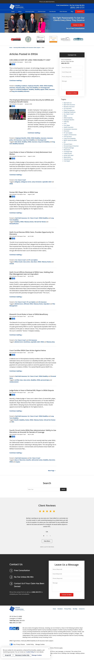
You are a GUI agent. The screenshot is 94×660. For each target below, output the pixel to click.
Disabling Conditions (21, 85)
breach (20, 262)
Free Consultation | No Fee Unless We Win (70, 5)
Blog (72, 11)
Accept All (8, 655)
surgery (18, 462)
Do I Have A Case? (20, 180)
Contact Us (80, 11)
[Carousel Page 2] (47, 535)
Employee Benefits (33, 85)
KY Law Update (33, 260)
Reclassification (14, 223)
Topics (63, 99)
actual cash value (68, 155)
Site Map (75, 609)
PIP (65, 142)
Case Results (52, 11)
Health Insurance (68, 127)
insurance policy (20, 87)
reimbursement (14, 382)
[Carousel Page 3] (50, 535)
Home (12, 11)
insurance (52, 89)
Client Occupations (69, 110)
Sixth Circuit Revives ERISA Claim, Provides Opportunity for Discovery (31, 233)
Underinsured (68, 153)
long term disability (44, 142)
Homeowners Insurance (70, 129)
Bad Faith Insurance (21, 218)
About (19, 11)
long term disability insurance (20, 91)
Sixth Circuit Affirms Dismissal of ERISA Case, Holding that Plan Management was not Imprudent (31, 273)
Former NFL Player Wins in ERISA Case (23, 192)
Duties (27, 420)
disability (31, 89)
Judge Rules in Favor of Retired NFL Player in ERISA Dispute (31, 390)
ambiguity (17, 182)
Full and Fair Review (40, 221)
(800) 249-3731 (77, 7)
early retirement (37, 182)
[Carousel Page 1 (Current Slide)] (43, 535)
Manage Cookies (40, 644)
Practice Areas (41, 11)
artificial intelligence (22, 89)
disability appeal (39, 89)
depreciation (67, 157)
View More (47, 541)
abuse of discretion (20, 460)
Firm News (67, 125)
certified (16, 380)
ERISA (41, 85)
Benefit (16, 420)
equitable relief (46, 182)
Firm (65, 123)
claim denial (17, 142)
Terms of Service (54, 648)
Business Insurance (69, 106)
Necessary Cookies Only (22, 655)
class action (26, 262)
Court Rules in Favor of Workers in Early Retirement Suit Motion (30, 153)
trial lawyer (67, 161)
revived (11, 263)
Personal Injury (68, 144)
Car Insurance (67, 108)
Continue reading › (15, 80)
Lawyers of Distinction (70, 134)
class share (34, 262)
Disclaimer (60, 609)
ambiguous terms (26, 182)
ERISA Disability (48, 85)
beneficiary (27, 342)
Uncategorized (45, 87)
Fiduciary (66, 121)
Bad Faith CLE (67, 103)
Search (63, 489)
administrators (18, 304)
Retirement (67, 149)
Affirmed (26, 304)
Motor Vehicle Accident (70, 140)
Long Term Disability (32, 87)
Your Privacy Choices (17, 644)
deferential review (37, 460)
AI (14, 89)
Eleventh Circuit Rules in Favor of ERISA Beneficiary (28, 314)
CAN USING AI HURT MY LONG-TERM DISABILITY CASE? (29, 60)
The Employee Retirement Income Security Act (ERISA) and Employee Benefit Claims (31, 101)
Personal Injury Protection (71, 146)
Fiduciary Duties (29, 221)
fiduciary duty (51, 342)
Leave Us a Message (67, 564)
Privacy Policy (67, 609)
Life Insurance (18, 140)
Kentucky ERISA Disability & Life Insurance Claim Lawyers (27, 47)
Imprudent (47, 304)
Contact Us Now (78, 25)
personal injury (45, 380)
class (21, 380)
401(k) (16, 262)
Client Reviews (63, 11)
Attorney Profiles (29, 11)
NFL (13, 422)
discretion (52, 460)
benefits (28, 460)
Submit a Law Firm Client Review (47, 546)
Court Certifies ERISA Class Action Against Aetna (27, 350)
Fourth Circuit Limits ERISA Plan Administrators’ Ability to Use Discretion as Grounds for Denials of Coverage (32, 431)
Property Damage (69, 148)
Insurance (12, 87)
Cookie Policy (30, 644)
